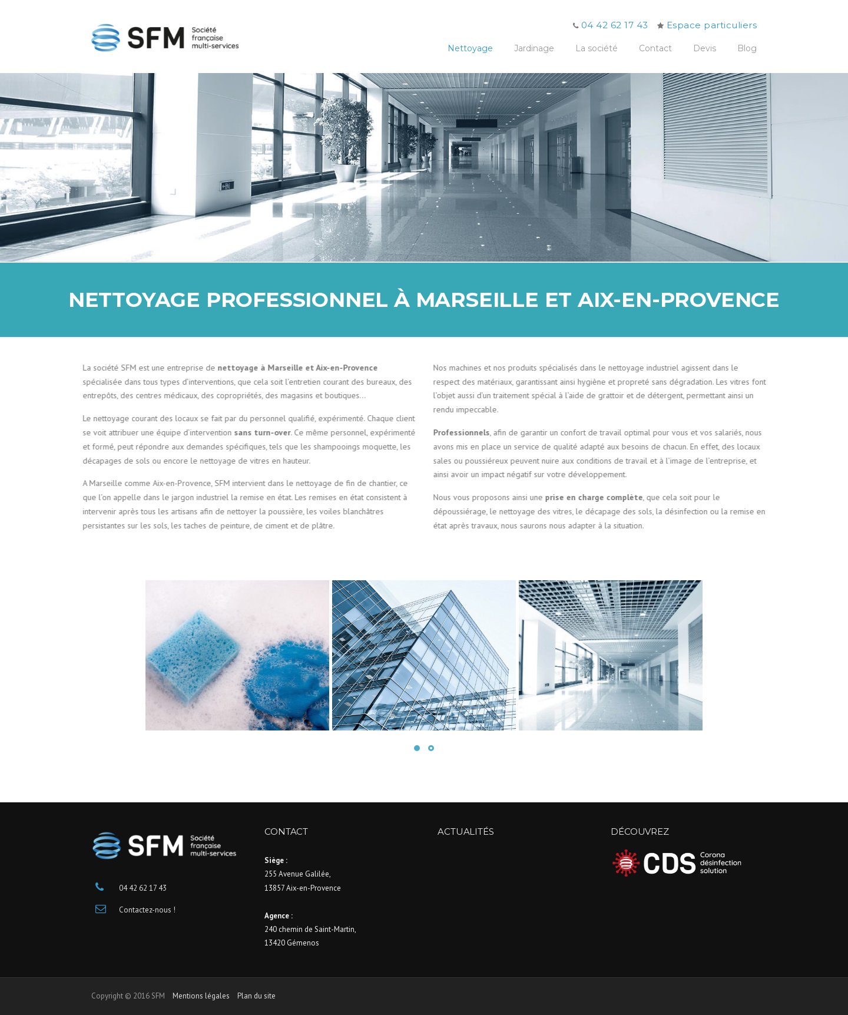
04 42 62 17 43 (614, 25)
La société (596, 48)
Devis (704, 48)
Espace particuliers (712, 25)
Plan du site (256, 996)
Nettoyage (470, 48)
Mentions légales (201, 996)
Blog (747, 48)
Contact (655, 48)
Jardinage (534, 48)
